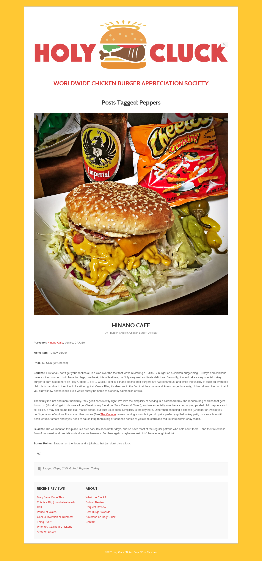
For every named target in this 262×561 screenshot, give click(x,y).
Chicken (123, 332)
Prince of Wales (46, 512)
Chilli (65, 468)
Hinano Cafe (55, 342)
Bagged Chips (51, 468)
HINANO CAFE (131, 325)
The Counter (108, 414)
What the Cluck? (96, 497)
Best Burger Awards (98, 512)
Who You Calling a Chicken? (54, 526)
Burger (114, 332)
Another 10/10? (46, 531)
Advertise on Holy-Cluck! (101, 517)
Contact (90, 521)
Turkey (95, 468)
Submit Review (95, 502)
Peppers (84, 468)
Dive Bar (152, 332)
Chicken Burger (137, 332)
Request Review (96, 507)
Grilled (73, 468)
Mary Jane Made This (50, 497)
